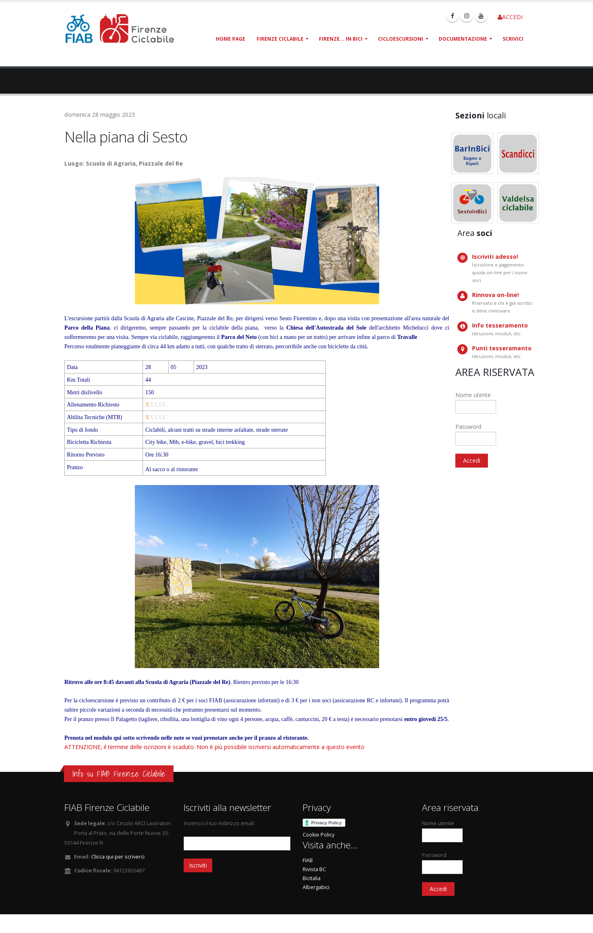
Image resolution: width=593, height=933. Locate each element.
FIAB (308, 860)
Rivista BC (314, 869)
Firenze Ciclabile (280, 38)
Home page (230, 38)
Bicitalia (312, 878)
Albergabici (316, 887)
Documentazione (463, 38)
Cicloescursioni (400, 38)
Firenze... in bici (340, 38)
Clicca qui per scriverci (118, 856)
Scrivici (513, 38)
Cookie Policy (318, 834)
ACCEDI (510, 17)
